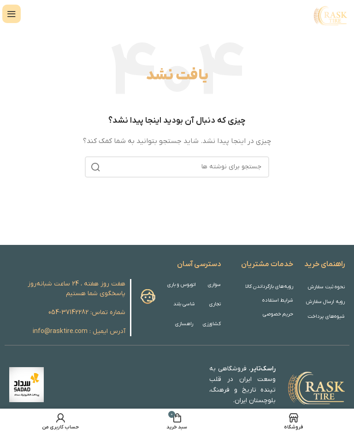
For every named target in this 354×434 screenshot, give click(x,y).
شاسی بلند (184, 304)
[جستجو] (177, 167)
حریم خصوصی (278, 314)
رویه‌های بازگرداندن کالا (270, 286)
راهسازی (184, 324)
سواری (214, 284)
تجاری (215, 304)
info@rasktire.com (60, 331)
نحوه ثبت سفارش (327, 287)
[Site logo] (329, 13)
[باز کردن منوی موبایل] (11, 14)
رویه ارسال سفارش (326, 301)
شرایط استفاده (278, 300)
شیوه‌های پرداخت (327, 316)
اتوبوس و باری (183, 284)
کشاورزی (212, 324)
